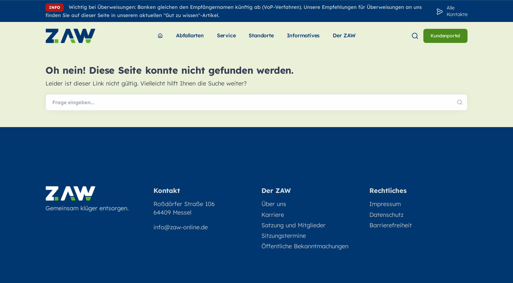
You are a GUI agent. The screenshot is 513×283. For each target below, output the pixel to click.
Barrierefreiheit (390, 225)
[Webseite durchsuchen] (256, 102)
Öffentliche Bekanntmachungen (304, 246)
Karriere (272, 214)
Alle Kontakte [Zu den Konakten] (457, 11)
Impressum (385, 204)
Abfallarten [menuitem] (190, 35)
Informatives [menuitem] (303, 35)
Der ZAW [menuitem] (344, 35)
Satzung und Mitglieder (293, 225)
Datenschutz (386, 214)
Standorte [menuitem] (261, 35)
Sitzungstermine (283, 235)
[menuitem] (160, 36)
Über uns (273, 204)
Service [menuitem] (226, 35)
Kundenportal (445, 36)
